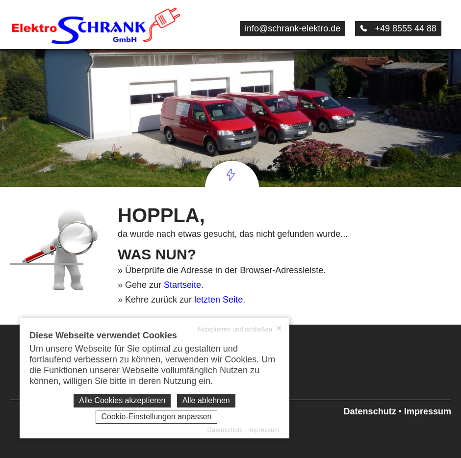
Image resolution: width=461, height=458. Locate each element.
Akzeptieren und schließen (239, 329)
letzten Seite (218, 300)
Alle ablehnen (206, 400)
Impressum (427, 411)
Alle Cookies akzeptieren (122, 400)
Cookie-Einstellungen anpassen (156, 416)
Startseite (182, 285)
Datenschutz (370, 411)
